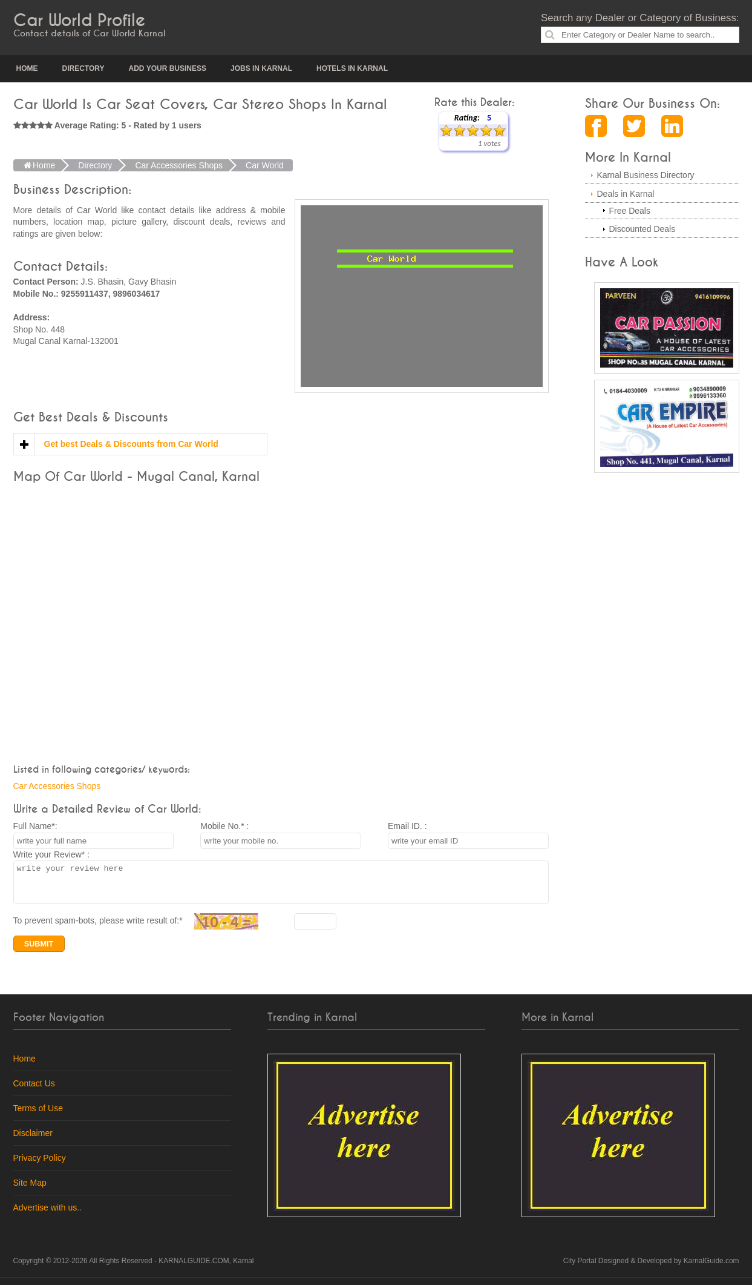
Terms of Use (38, 1115)
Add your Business (167, 68)
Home (27, 68)
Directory (83, 68)
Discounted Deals (642, 229)
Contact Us (34, 1090)
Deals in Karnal (626, 194)
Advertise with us (45, 1215)
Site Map (30, 1190)
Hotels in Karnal (352, 68)
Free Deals (629, 211)
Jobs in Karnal (261, 68)
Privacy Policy (39, 1165)
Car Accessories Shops (57, 786)
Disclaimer (33, 1140)
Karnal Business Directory (646, 175)
